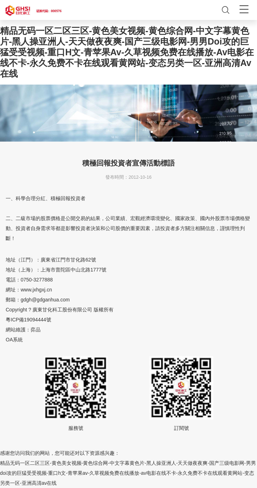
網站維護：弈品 (23, 329)
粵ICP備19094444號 (28, 319)
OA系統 (14, 339)
